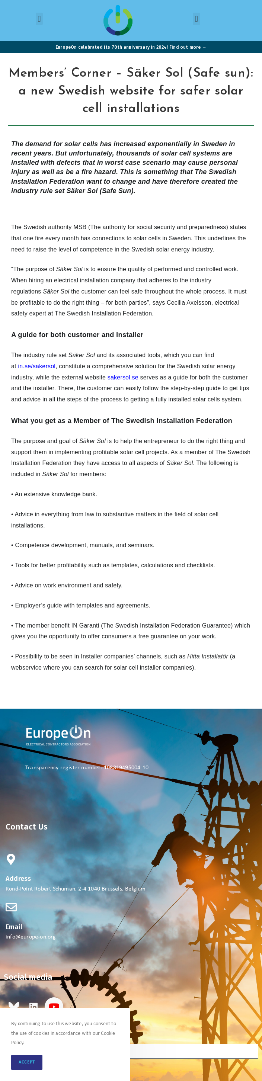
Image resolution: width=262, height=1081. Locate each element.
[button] (39, 19)
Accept (27, 1062)
